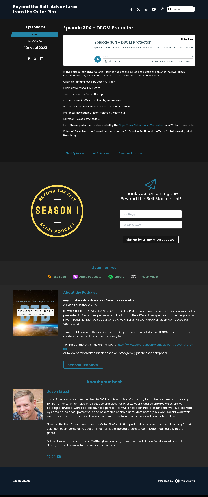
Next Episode (75, 153)
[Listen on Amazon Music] (146, 278)
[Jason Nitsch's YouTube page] (56, 458)
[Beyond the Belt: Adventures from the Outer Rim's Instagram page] (144, 9)
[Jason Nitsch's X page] (48, 458)
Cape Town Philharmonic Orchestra (141, 125)
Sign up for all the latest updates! (150, 239)
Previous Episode (130, 153)
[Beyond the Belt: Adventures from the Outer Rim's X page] (136, 9)
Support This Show (83, 366)
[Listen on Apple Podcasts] (86, 278)
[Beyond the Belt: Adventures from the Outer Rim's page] (159, 9)
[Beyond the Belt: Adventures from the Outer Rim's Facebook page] (131, 9)
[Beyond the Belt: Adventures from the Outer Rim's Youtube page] (152, 9)
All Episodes (101, 153)
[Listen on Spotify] (117, 278)
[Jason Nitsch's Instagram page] (52, 458)
